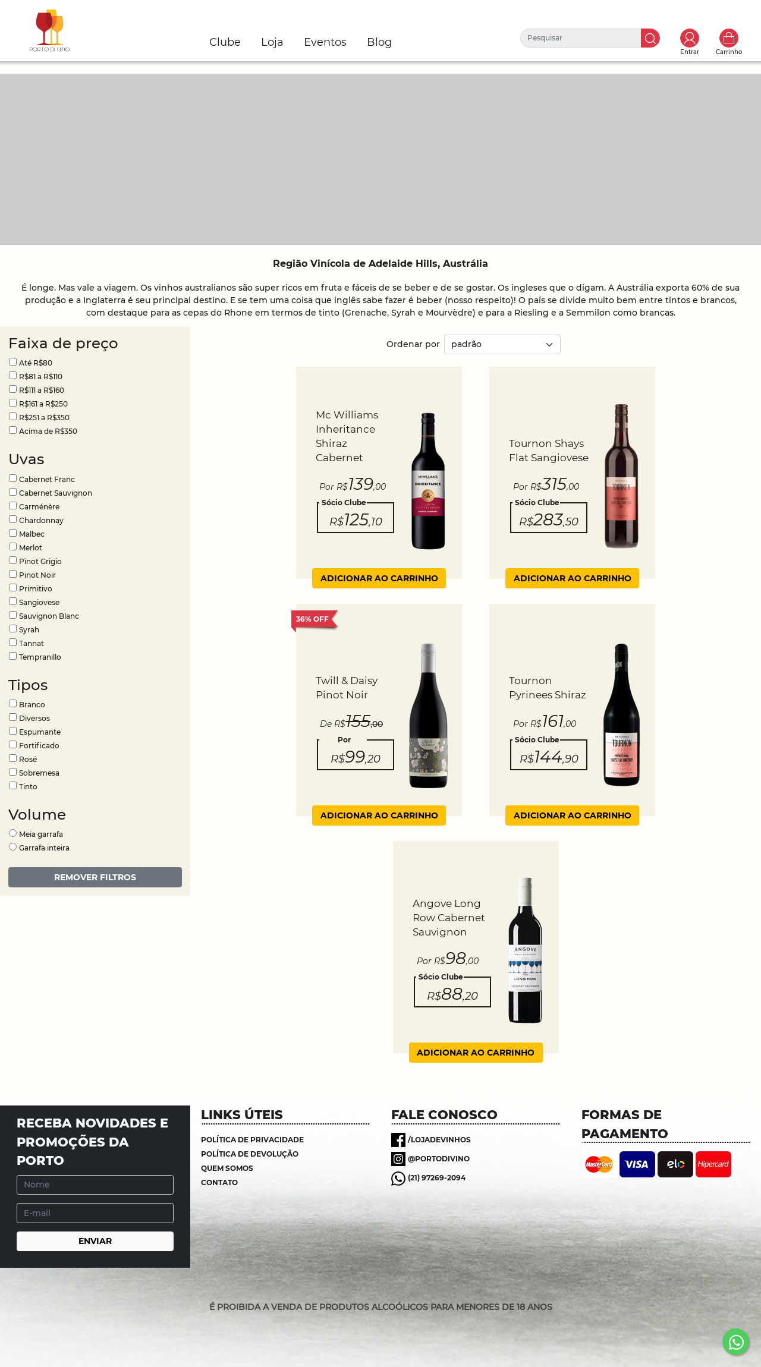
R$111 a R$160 (41, 390)
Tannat (31, 643)
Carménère (39, 506)
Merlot (30, 547)
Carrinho (728, 38)
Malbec (32, 534)
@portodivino (439, 1158)
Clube (225, 42)
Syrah (29, 629)
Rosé (28, 759)
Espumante (40, 731)
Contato (219, 1182)
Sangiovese (39, 602)
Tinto (28, 786)
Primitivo (35, 588)
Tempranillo (40, 657)
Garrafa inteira (44, 847)
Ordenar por (413, 344)
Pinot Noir (37, 575)
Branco (32, 704)
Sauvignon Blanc (49, 616)
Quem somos (227, 1168)
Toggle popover (689, 38)
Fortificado (39, 745)
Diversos (34, 718)
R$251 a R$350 (44, 417)
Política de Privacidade (252, 1139)
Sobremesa (39, 772)
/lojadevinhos (439, 1139)
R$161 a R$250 (43, 403)
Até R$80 (35, 362)
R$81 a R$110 (40, 376)
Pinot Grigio (40, 561)
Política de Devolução (249, 1153)
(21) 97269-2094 (437, 1177)
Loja (272, 42)
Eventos (325, 42)
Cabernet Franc (47, 479)
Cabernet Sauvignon (55, 493)
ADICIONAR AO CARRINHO (379, 578)
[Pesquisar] (580, 38)
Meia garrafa (41, 834)
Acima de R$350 (48, 431)
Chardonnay (41, 520)
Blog (379, 42)
